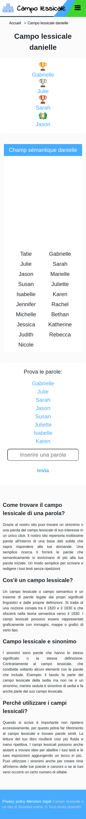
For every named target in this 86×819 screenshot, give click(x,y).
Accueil (15, 23)
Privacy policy (13, 801)
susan (43, 416)
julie (43, 86)
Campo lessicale (41, 8)
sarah (43, 103)
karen (43, 441)
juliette (43, 425)
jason (43, 119)
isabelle (43, 433)
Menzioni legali (39, 801)
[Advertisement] (43, 204)
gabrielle (43, 70)
